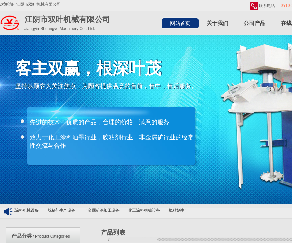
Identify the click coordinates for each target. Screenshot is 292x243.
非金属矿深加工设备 (103, 210)
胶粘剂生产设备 (63, 210)
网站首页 (180, 23)
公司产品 (254, 23)
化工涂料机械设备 (24, 210)
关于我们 (217, 23)
